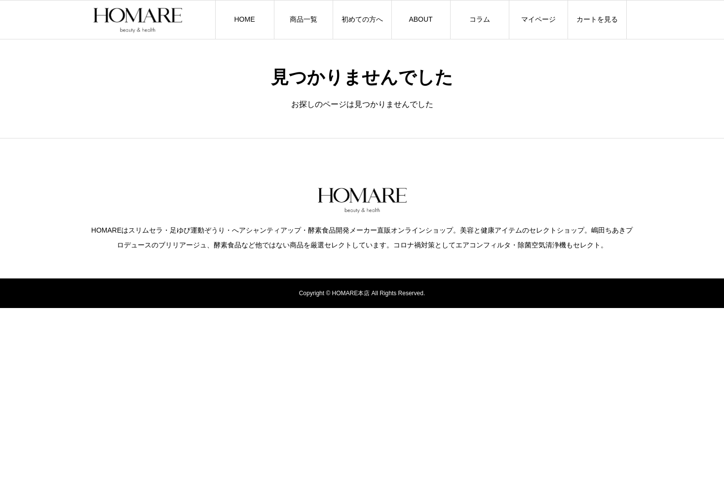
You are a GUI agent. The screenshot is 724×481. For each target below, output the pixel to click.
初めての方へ (362, 19)
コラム (479, 19)
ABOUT (420, 19)
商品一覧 (303, 19)
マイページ (538, 19)
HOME (244, 19)
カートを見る (597, 19)
